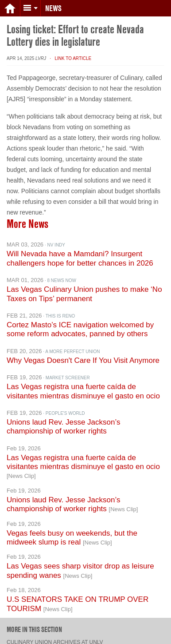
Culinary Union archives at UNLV (55, 635)
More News (27, 216)
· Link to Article (69, 51)
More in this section (34, 622)
